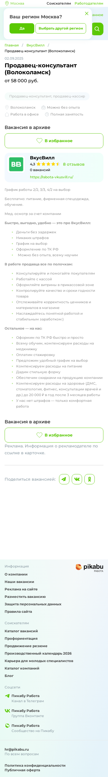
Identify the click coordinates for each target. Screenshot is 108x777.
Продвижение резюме (26, 646)
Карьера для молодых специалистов (39, 661)
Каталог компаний (22, 668)
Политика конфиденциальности (35, 765)
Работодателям (89, 3)
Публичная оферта (22, 770)
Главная (12, 45)
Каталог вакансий (21, 631)
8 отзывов (74, 164)
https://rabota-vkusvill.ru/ (51, 177)
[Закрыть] (87, 13)
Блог (9, 676)
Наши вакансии (19, 582)
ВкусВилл (35, 45)
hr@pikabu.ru (17, 749)
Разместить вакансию (25, 596)
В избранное (54, 141)
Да (22, 28)
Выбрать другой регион (61, 28)
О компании (16, 574)
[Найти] (97, 29)
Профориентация (21, 638)
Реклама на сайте (21, 589)
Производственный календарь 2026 (38, 653)
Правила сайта (18, 611)
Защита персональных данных (33, 604)
